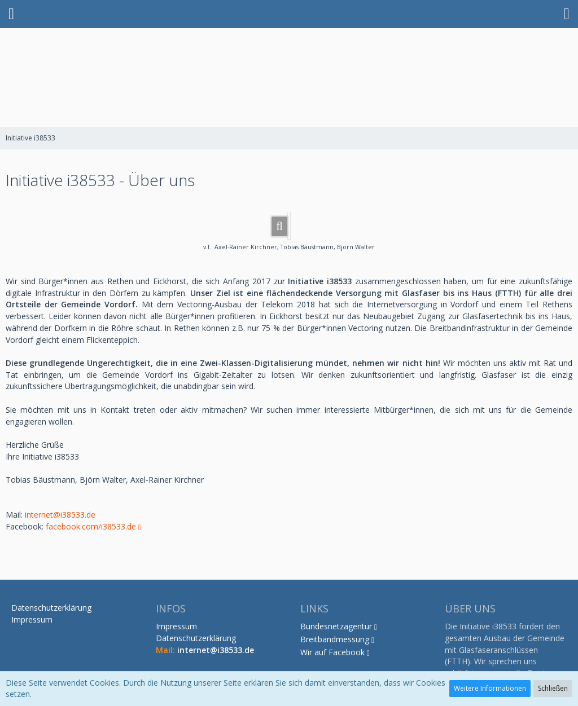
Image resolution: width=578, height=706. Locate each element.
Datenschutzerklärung (196, 638)
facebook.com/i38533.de (91, 526)
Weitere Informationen (490, 688)
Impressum (176, 626)
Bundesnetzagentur (336, 626)
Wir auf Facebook (332, 652)
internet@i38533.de (60, 514)
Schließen (553, 688)
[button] (11, 14)
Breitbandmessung (334, 639)
